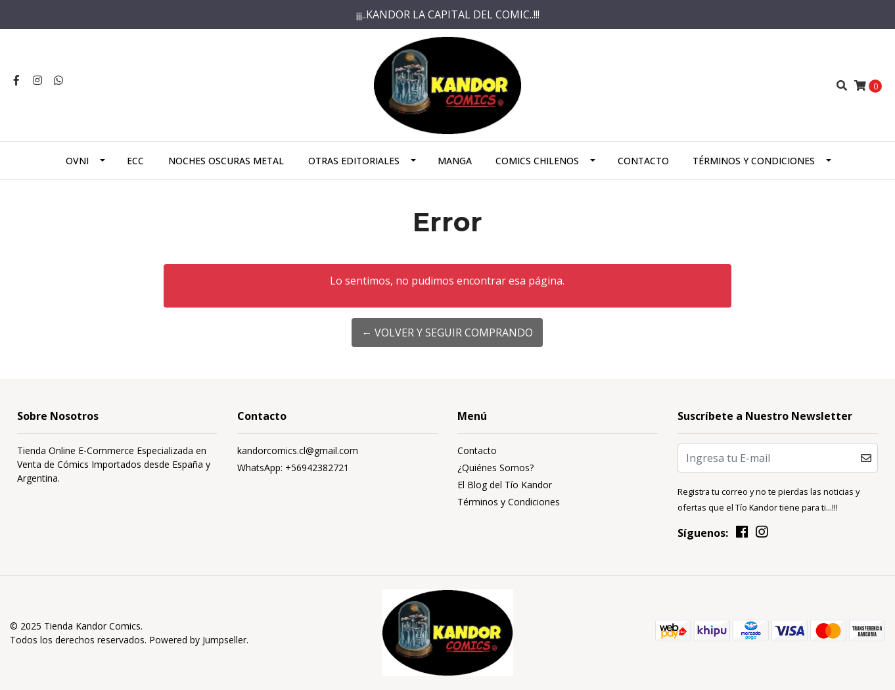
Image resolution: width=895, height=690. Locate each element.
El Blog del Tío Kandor (504, 484)
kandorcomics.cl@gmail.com (297, 450)
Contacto (643, 160)
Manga (455, 160)
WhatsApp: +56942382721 (293, 467)
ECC (135, 160)
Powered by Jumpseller (197, 639)
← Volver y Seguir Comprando (447, 332)
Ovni (77, 160)
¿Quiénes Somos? (495, 467)
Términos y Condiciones (754, 160)
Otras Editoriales (354, 160)
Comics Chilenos (537, 160)
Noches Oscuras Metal (226, 160)
